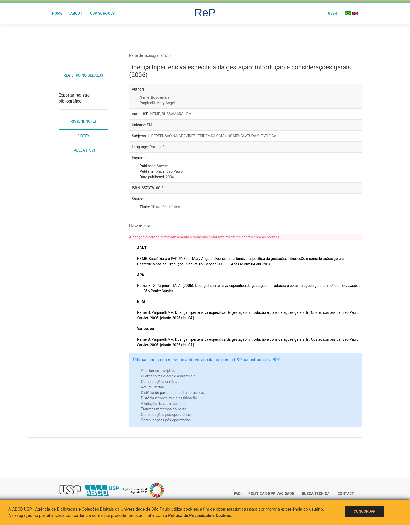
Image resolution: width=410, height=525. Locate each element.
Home (57, 13)
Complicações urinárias (160, 381)
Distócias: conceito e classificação (169, 398)
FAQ (237, 494)
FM (149, 125)
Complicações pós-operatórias (166, 414)
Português (158, 147)
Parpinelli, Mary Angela (158, 103)
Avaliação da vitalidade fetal (163, 403)
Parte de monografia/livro (150, 55)
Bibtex (83, 136)
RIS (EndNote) (83, 121)
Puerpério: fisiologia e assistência (168, 376)
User (332, 13)
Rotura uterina (152, 387)
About (76, 13)
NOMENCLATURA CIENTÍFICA (251, 136)
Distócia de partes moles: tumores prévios (175, 392)
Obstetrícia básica (165, 207)
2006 (170, 177)
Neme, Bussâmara (154, 97)
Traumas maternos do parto (163, 409)
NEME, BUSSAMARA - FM (171, 114)
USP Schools (102, 13)
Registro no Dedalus (83, 75)
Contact (346, 494)
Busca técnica (316, 494)
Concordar (364, 511)
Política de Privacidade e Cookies (199, 515)
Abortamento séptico (158, 370)
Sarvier (162, 166)
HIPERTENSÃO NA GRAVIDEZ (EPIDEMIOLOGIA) (187, 136)
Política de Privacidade (271, 494)
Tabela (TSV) (83, 150)
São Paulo (174, 171)
